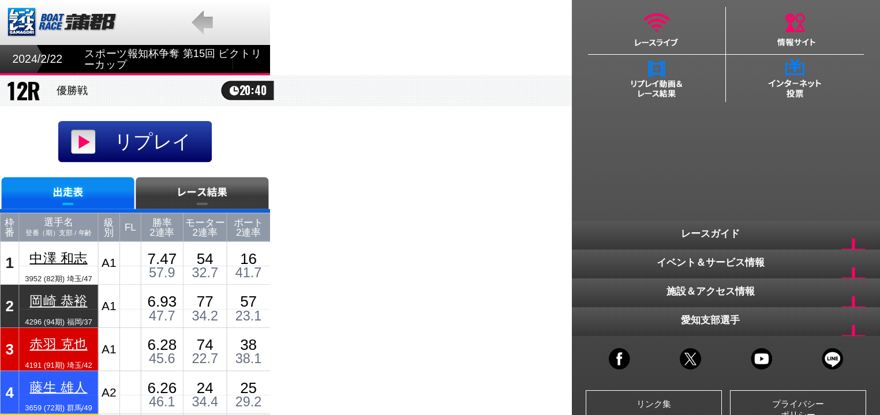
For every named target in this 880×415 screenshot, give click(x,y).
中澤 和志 (58, 257)
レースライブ (656, 30)
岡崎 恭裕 (58, 300)
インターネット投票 (795, 78)
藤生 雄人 (58, 387)
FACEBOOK (619, 358)
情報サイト (795, 30)
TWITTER (690, 358)
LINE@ (832, 358)
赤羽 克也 (58, 344)
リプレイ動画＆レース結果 (656, 78)
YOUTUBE (761, 358)
